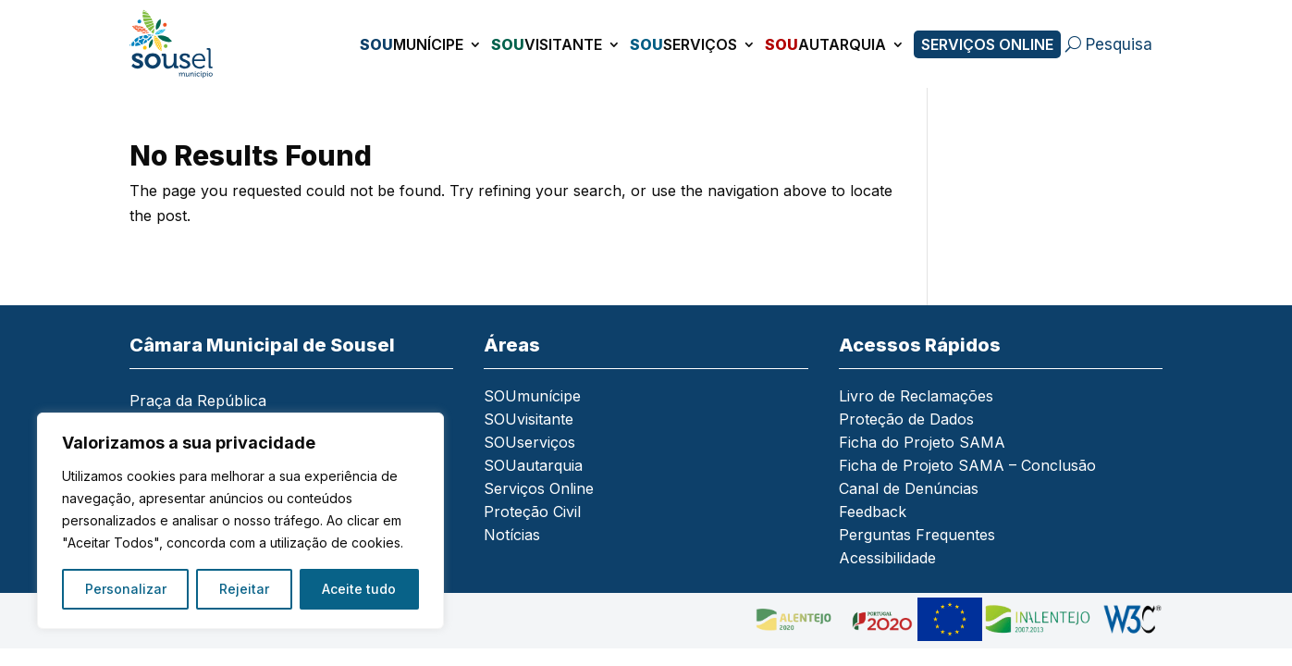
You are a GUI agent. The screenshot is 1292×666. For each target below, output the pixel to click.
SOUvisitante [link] (528, 420)
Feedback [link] (872, 513)
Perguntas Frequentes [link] (917, 536)
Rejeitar (244, 589)
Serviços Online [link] (987, 44)
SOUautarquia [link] (533, 467)
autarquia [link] (825, 44)
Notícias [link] (512, 536)
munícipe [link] (411, 44)
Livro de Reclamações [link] (916, 397)
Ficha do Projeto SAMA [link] (922, 443)
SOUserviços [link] (529, 443)
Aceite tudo (359, 589)
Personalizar (125, 589)
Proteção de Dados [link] (906, 420)
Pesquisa (1119, 44)
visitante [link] (546, 44)
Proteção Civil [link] (532, 513)
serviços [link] (683, 44)
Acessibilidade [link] (887, 559)
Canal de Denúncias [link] (908, 490)
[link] (181, 44)
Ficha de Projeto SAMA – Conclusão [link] (967, 467)
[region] (240, 521)
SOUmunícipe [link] (532, 397)
